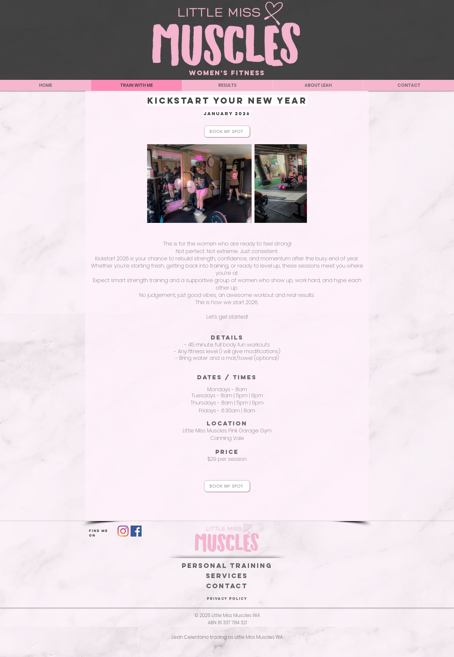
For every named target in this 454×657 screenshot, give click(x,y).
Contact (227, 586)
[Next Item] (297, 183)
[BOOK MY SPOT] (227, 131)
